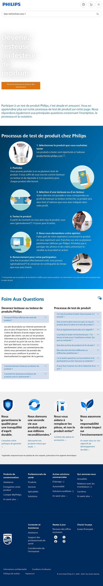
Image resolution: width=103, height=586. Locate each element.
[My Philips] (83, 4)
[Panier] (91, 4)
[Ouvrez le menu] (98, 4)
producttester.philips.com (50, 156)
